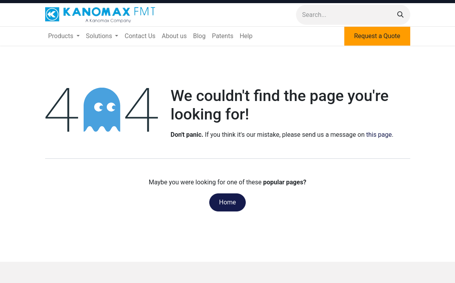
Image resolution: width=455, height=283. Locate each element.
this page (379, 134)
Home (227, 202)
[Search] (400, 15)
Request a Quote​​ (377, 36)
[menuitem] (64, 36)
